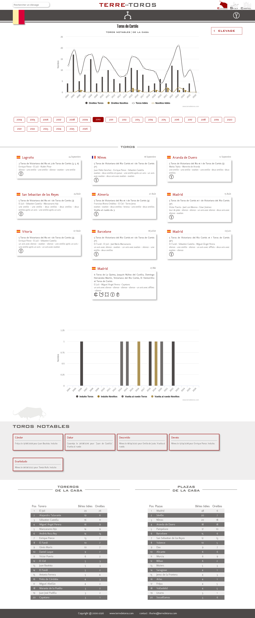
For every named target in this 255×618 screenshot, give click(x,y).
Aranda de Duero (185, 158)
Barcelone (104, 232)
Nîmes (101, 158)
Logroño (28, 158)
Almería (103, 195)
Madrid (178, 195)
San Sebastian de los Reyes (40, 195)
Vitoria (27, 232)
